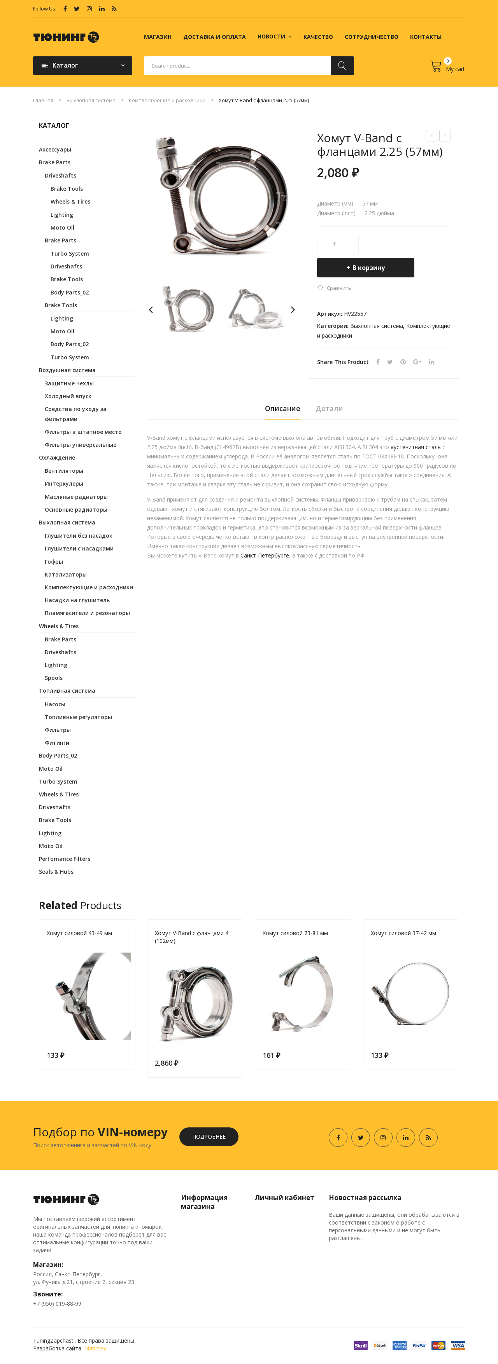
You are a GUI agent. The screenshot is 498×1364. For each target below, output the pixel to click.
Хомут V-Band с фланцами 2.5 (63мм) (432, 136)
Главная (43, 100)
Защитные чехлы (69, 383)
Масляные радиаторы (76, 496)
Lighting (62, 214)
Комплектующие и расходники (167, 100)
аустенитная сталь (416, 447)
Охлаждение (57, 457)
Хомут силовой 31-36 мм (445, 136)
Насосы (55, 704)
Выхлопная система (91, 100)
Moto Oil (62, 227)
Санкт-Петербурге (264, 555)
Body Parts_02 (70, 292)
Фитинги (57, 742)
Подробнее (209, 1136)
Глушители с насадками (79, 548)
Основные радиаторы (76, 509)
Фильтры (58, 729)
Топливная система (67, 690)
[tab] (282, 410)
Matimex (95, 1348)
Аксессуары (55, 149)
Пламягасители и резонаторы (87, 613)
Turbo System (70, 253)
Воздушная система (67, 370)
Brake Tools (67, 188)
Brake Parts (54, 162)
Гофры (54, 561)
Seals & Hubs (56, 871)
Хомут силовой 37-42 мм (403, 933)
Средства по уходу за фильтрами (76, 413)
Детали (329, 408)
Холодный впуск (68, 396)
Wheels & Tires (70, 201)
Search (342, 65)
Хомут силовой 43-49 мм (79, 933)
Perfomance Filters (64, 858)
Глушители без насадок (78, 535)
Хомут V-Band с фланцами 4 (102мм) (191, 936)
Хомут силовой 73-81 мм (295, 933)
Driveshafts (60, 175)
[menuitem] (158, 36)
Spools (54, 677)
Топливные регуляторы (78, 717)
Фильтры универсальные (80, 444)
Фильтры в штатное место (83, 432)
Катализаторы (66, 574)
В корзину (368, 267)
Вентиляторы (64, 470)
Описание (282, 408)
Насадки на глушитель (77, 600)
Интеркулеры (64, 483)
